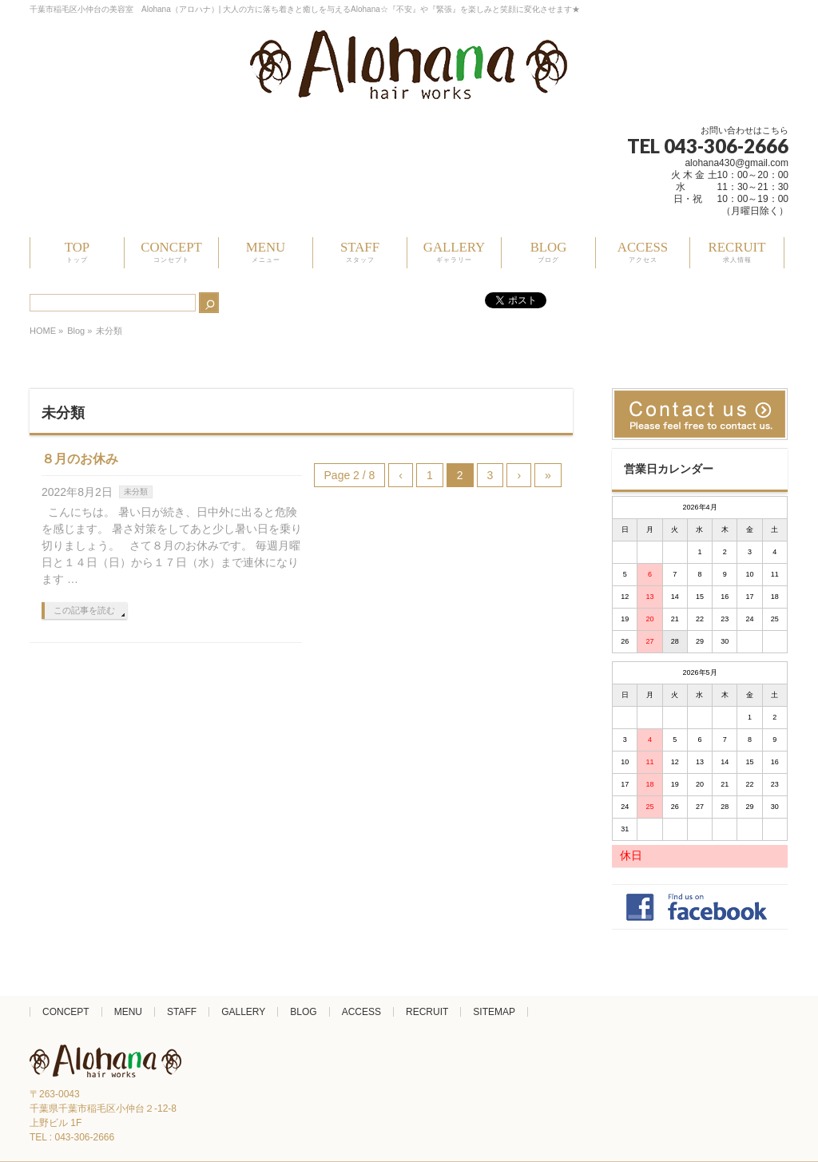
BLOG (303, 1012)
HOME (43, 330)
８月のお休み (80, 459)
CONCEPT (65, 1012)
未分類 (136, 491)
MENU (128, 1012)
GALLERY (243, 1012)
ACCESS (361, 1012)
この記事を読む (84, 610)
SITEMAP (494, 1012)
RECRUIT (427, 1012)
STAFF (182, 1012)
